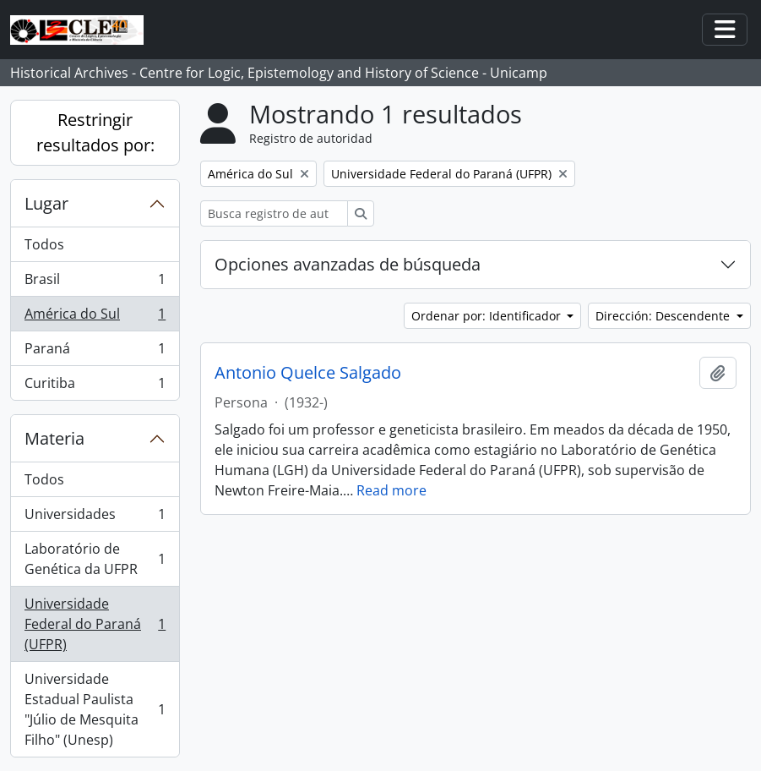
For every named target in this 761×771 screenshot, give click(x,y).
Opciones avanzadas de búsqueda (348, 264)
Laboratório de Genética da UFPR (95, 558)
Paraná (95, 352)
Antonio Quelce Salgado (308, 373)
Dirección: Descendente (664, 316)
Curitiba (95, 386)
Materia (54, 438)
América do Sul (95, 317)
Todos (44, 244)
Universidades (95, 518)
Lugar (46, 203)
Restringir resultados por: (95, 132)
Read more (391, 490)
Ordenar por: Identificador (487, 316)
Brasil (95, 283)
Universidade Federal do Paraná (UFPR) (95, 623)
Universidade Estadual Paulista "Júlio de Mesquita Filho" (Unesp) (95, 709)
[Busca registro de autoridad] (274, 213)
